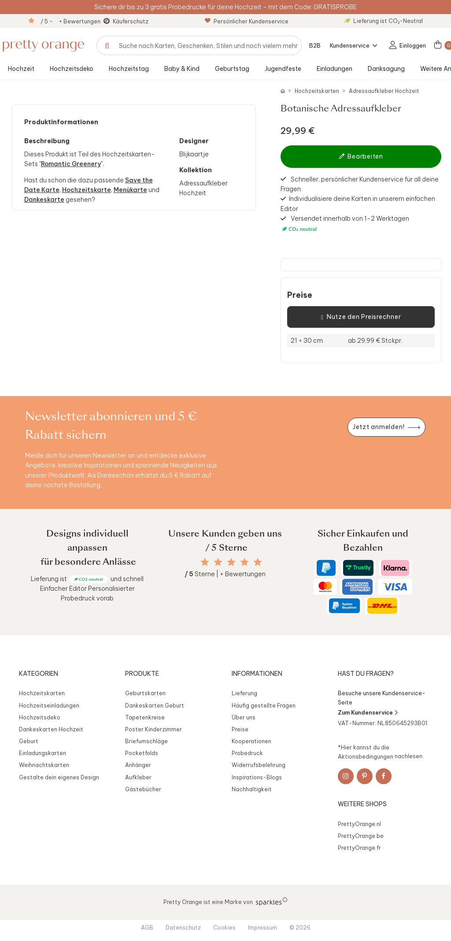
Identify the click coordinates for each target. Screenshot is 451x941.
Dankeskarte (44, 200)
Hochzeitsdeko (71, 69)
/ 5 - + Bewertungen (70, 21)
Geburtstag (232, 69)
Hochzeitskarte (86, 190)
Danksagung (386, 69)
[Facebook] (384, 776)
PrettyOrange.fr (359, 847)
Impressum (262, 927)
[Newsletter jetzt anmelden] (386, 427)
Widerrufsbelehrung (258, 764)
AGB (147, 927)
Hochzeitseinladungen (49, 705)
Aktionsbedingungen (365, 755)
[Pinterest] (365, 776)
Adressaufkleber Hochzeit (384, 91)
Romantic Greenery (71, 164)
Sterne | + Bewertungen (225, 574)
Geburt (28, 741)
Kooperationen (251, 741)
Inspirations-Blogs (257, 777)
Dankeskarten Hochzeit (51, 729)
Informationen (257, 674)
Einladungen (334, 69)
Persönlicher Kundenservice (246, 21)
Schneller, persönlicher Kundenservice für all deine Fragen (360, 184)
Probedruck (247, 752)
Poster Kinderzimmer (153, 729)
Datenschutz (183, 927)
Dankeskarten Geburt (154, 705)
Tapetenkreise (145, 717)
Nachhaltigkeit (252, 789)
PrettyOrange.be (361, 835)
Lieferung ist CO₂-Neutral (383, 20)
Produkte (142, 674)
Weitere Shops (362, 804)
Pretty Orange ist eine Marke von (225, 901)
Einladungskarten (42, 752)
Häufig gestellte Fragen (264, 705)
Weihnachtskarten (44, 764)
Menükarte (130, 190)
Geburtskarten (145, 692)
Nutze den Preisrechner (361, 317)
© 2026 (300, 927)
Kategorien (38, 674)
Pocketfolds (141, 752)
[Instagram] (346, 776)
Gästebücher (143, 789)
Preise (299, 295)
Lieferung (244, 692)
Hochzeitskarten (317, 91)
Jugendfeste (283, 69)
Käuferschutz (130, 21)
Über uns (243, 717)
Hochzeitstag (129, 69)
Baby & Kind (182, 69)
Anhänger (138, 764)
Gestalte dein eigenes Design (59, 777)
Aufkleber (138, 777)
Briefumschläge (146, 741)
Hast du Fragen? (366, 674)
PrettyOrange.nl (359, 823)
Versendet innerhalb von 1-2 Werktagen (345, 224)
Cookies (224, 927)
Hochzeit (21, 69)
